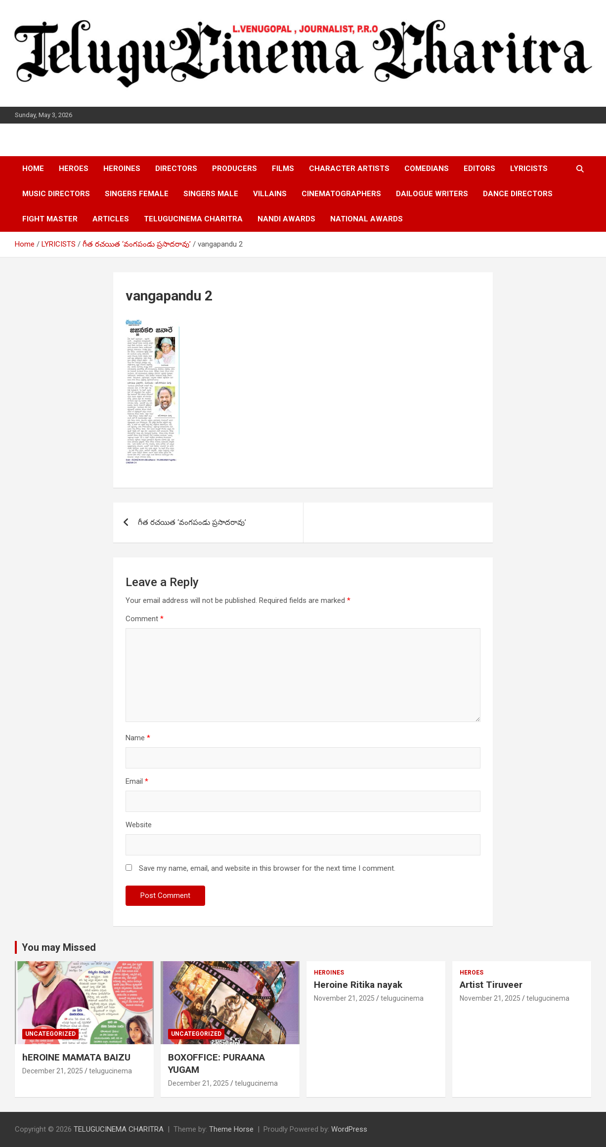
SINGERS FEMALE (137, 193)
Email (137, 781)
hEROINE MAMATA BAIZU (76, 1057)
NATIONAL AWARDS (366, 218)
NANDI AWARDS (286, 218)
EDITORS (479, 168)
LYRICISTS (529, 168)
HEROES (73, 168)
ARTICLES (110, 218)
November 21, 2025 (344, 998)
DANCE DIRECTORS (518, 193)
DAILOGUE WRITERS (432, 193)
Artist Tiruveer (491, 984)
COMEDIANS (426, 168)
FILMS (283, 168)
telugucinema (110, 1071)
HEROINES (121, 168)
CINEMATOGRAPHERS (341, 193)
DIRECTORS (176, 168)
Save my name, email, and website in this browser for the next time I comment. (267, 868)
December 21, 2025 (52, 1071)
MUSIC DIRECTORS (56, 193)
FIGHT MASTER (50, 218)
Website (139, 824)
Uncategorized (50, 1033)
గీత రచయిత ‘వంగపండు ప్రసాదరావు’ (192, 522)
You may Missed (59, 947)
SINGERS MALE (210, 193)
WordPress (349, 1129)
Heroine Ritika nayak (358, 984)
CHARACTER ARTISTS (349, 168)
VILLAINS (270, 193)
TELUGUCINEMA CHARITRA (193, 218)
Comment (145, 618)
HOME (33, 168)
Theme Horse (231, 1129)
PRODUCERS (234, 168)
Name (138, 737)
